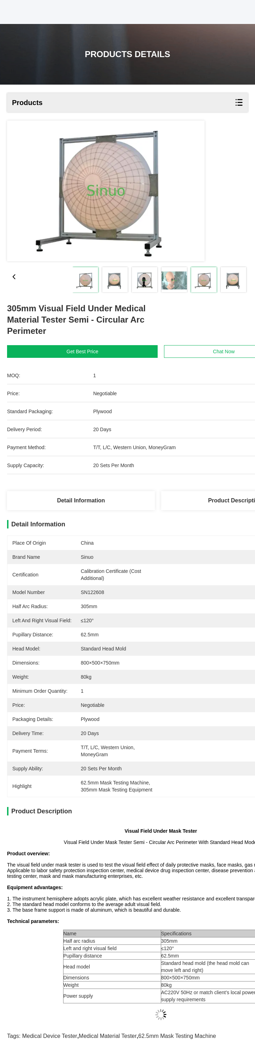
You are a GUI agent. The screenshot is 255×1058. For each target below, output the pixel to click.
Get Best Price (82, 351)
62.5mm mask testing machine (177, 1036)
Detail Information (81, 500)
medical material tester (107, 1036)
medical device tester (49, 1036)
